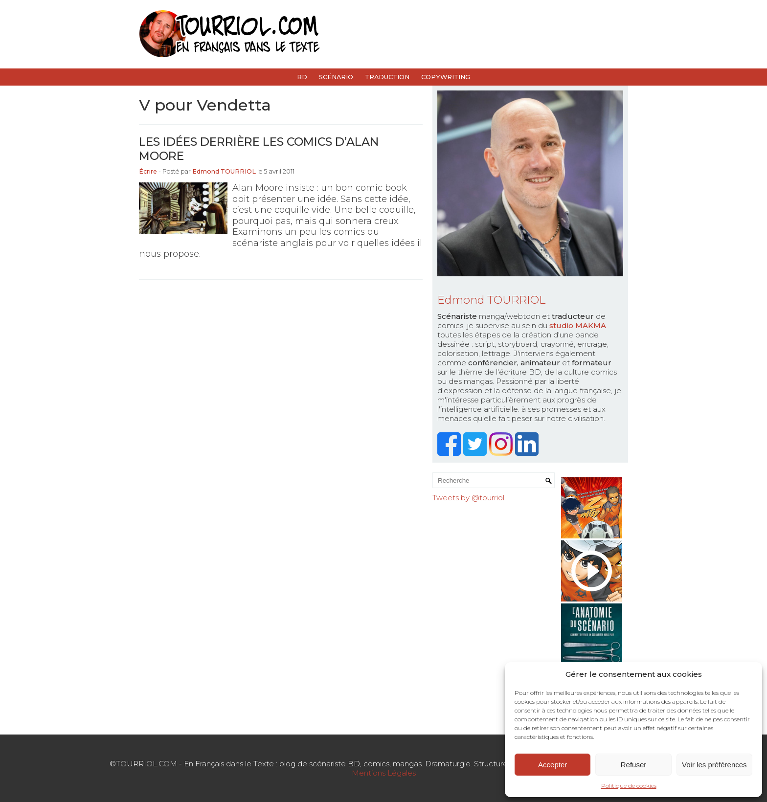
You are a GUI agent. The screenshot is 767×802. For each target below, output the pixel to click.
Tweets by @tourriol (468, 497)
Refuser (634, 764)
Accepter (552, 764)
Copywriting (445, 77)
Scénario (336, 77)
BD (302, 77)
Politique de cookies (628, 785)
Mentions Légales (384, 773)
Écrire (148, 171)
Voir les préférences (714, 764)
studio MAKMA (577, 325)
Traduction (387, 77)
